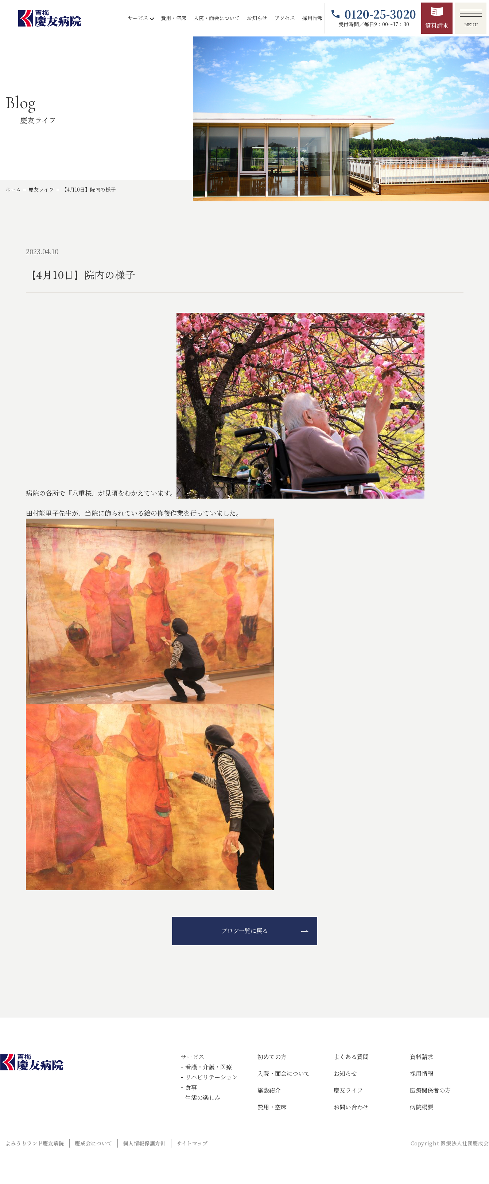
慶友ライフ (41, 189)
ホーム (13, 189)
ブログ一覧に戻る (244, 931)
